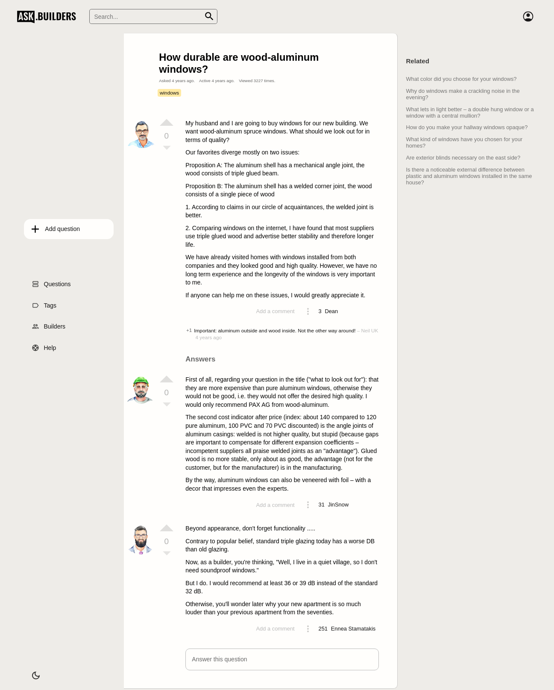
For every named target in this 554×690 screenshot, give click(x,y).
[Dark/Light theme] (29, 670)
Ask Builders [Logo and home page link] (48, 16)
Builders (48, 323)
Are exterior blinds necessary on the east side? (463, 157)
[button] (282, 659)
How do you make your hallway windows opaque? (467, 127)
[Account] (528, 16)
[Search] (153, 16)
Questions (50, 281)
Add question (55, 225)
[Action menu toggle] (308, 311)
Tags (43, 302)
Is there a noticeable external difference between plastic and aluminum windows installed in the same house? (469, 176)
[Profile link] (331, 311)
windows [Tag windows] (169, 92)
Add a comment (275, 311)
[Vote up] (166, 122)
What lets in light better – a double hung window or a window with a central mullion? (469, 112)
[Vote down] (166, 148)
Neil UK (369, 330)
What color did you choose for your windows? (461, 79)
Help (43, 344)
